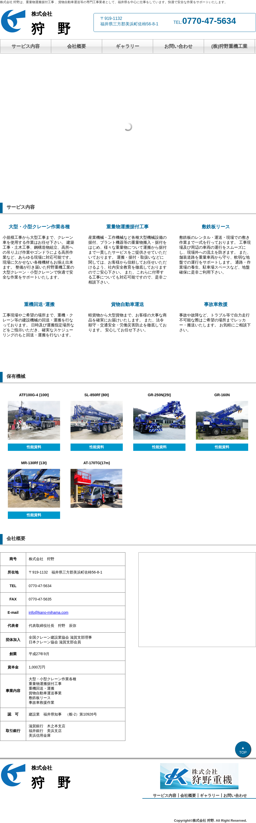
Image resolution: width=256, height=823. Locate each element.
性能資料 (34, 447)
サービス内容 (25, 46)
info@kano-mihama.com (48, 612)
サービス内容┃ (166, 795)
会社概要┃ (190, 795)
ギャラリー (127, 46)
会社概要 (76, 46)
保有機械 (16, 376)
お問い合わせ (178, 46)
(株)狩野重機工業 (229, 46)
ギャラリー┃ (211, 795)
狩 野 (60, 23)
